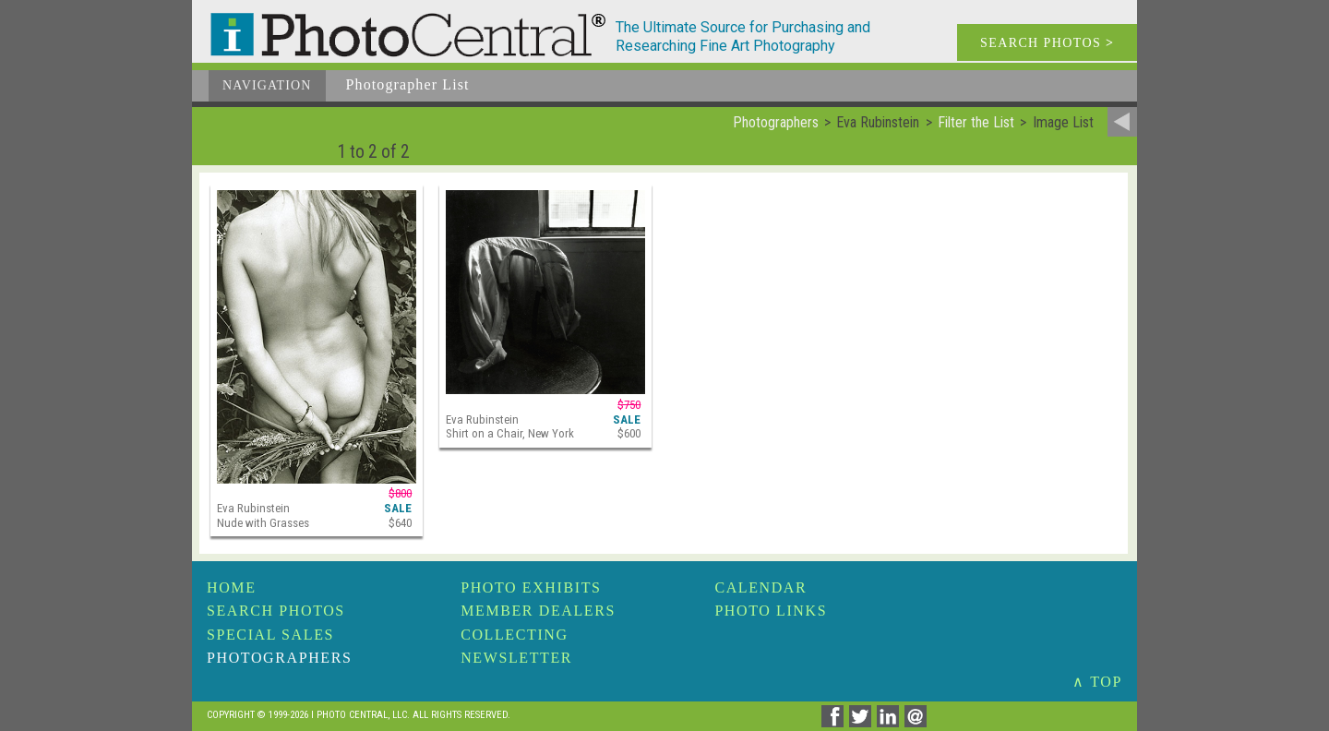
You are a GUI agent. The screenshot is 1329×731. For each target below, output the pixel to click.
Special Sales (270, 634)
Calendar (760, 587)
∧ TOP (1097, 681)
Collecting (514, 634)
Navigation (267, 85)
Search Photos (276, 610)
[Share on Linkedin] (890, 722)
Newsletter (516, 657)
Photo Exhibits (531, 587)
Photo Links (770, 610)
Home (232, 587)
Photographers (279, 657)
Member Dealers (538, 610)
